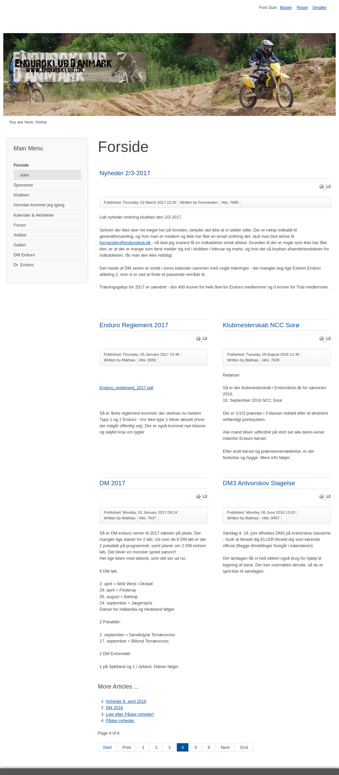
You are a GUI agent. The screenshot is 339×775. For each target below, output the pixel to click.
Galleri (20, 244)
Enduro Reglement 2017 (134, 325)
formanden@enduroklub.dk (125, 242)
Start (107, 747)
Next (225, 747)
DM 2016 (114, 707)
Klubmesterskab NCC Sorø (261, 325)
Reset (302, 7)
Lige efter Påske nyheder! (130, 714)
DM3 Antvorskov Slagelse (259, 483)
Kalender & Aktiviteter (34, 215)
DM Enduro (24, 254)
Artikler (20, 234)
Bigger (286, 7)
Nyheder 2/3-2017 (125, 173)
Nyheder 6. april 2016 (126, 701)
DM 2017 (112, 483)
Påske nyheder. (120, 720)
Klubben (21, 194)
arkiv (24, 175)
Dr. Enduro (24, 264)
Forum (20, 225)
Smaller (320, 7)
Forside (21, 165)
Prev (126, 747)
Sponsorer (23, 184)
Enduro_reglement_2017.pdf (126, 387)
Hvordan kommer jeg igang (39, 204)
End (244, 747)
